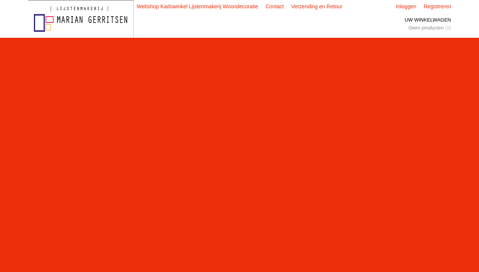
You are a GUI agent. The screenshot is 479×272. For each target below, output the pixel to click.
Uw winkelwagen (428, 20)
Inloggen (406, 6)
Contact (275, 6)
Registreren (437, 6)
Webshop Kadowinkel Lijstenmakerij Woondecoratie (197, 6)
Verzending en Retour (316, 6)
